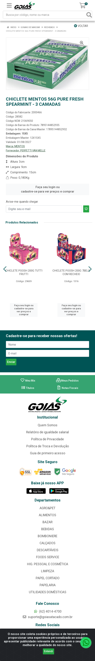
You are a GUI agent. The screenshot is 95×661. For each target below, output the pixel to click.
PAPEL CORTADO (47, 578)
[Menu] (9, 5)
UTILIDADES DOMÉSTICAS (47, 592)
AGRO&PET (47, 508)
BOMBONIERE (47, 536)
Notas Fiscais (67, 388)
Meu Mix (27, 380)
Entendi (48, 651)
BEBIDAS (47, 529)
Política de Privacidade (47, 439)
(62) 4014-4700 (47, 611)
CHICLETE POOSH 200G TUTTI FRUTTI (23, 272)
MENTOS (19, 146)
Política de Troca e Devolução (47, 446)
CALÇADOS (47, 543)
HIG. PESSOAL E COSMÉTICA (47, 564)
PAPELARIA (48, 585)
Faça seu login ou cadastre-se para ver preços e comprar (47, 189)
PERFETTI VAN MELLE (32, 150)
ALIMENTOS (47, 515)
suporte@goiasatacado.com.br (47, 617)
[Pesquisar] (89, 15)
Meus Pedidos (67, 380)
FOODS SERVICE (47, 557)
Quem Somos (47, 425)
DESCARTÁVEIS (47, 550)
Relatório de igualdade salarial (47, 432)
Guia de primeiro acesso (47, 453)
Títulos (27, 388)
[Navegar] (5, 269)
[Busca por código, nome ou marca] (45, 15)
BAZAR (47, 522)
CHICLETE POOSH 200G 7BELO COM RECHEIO (71, 272)
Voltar (81, 26)
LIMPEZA (47, 571)
